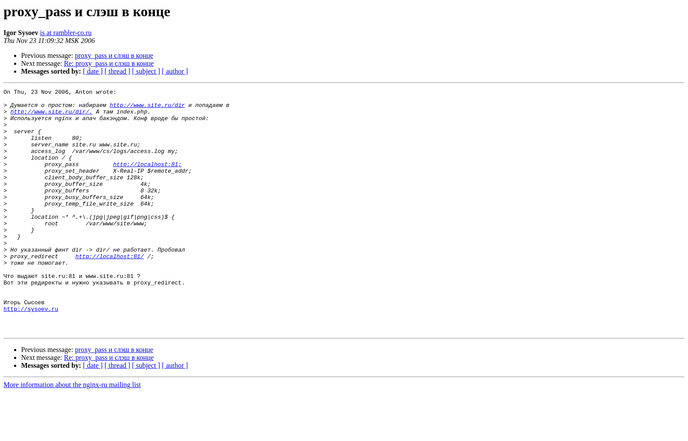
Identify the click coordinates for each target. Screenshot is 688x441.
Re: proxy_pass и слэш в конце (109, 63)
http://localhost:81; (147, 180)
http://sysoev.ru (31, 353)
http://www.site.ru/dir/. (52, 117)
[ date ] (93, 71)
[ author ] (175, 71)
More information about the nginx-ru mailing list (72, 433)
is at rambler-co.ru (65, 32)
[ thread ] (117, 71)
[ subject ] (146, 71)
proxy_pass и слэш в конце (114, 55)
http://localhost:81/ (109, 290)
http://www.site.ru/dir (147, 109)
